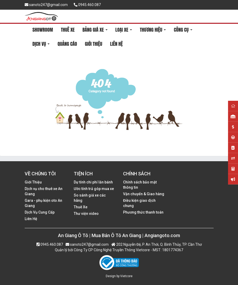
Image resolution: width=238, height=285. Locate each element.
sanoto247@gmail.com (46, 5)
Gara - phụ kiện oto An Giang (43, 203)
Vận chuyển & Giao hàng (143, 194)
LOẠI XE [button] (123, 29)
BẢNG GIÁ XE (94, 29)
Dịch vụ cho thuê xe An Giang (43, 191)
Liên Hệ (31, 219)
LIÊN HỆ (116, 43)
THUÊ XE (68, 29)
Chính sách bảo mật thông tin (140, 184)
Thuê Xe (80, 207)
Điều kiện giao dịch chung (139, 203)
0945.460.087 (87, 5)
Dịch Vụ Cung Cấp (40, 212)
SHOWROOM (43, 29)
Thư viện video (86, 213)
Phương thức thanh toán (143, 212)
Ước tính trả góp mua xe (94, 189)
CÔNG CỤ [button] (183, 29)
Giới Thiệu (33, 182)
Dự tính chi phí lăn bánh (93, 182)
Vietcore (126, 276)
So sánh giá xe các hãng (90, 198)
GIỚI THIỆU (93, 43)
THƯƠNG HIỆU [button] (153, 29)
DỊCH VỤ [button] (41, 43)
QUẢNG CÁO (67, 43)
